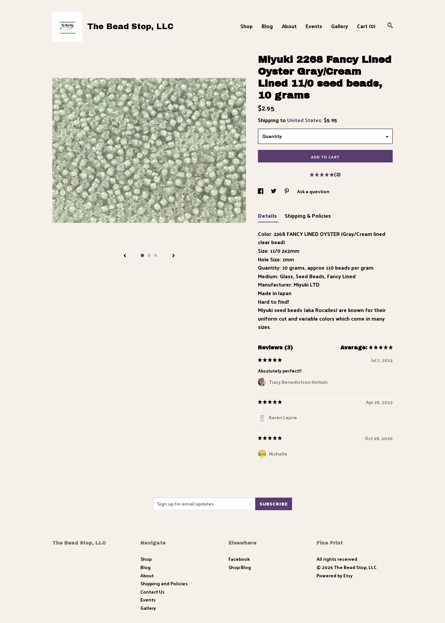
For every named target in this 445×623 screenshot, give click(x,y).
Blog (267, 26)
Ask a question (313, 191)
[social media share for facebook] (261, 191)
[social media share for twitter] (274, 191)
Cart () (366, 26)
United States (304, 120)
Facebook (239, 559)
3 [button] (155, 255)
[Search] (390, 26)
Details (268, 215)
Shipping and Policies (164, 583)
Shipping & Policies (308, 215)
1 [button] (142, 255)
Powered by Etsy (335, 575)
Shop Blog (239, 567)
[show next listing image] (173, 256)
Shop (246, 26)
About (289, 26)
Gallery (339, 26)
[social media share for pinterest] (287, 191)
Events (314, 26)
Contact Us (152, 592)
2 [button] (149, 255)
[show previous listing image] (124, 256)
